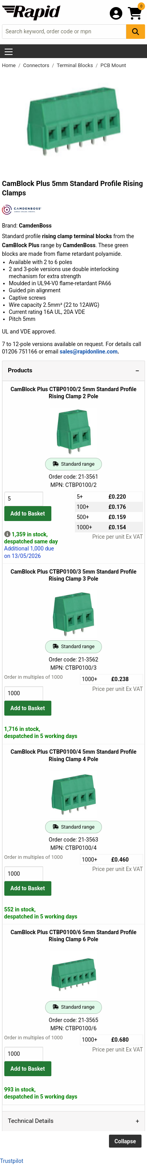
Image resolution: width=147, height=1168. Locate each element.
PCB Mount (113, 65)
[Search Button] (135, 31)
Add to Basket (28, 513)
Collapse (125, 1141)
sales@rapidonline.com (89, 351)
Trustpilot (11, 1161)
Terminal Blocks (75, 65)
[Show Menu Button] (9, 52)
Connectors (37, 65)
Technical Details (30, 1120)
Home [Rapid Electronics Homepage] (9, 65)
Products (20, 370)
